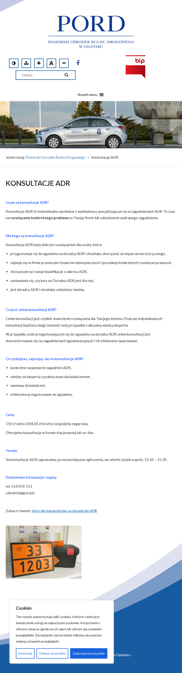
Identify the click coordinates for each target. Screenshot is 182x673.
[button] (87, 96)
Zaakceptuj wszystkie (89, 653)
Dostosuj (25, 653)
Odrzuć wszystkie (52, 653)
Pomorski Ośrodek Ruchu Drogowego (55, 157)
